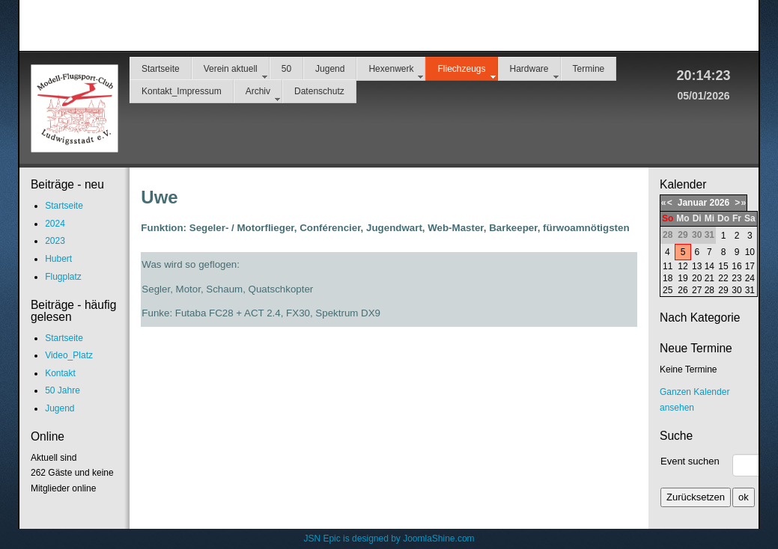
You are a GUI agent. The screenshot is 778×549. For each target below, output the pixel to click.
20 (697, 278)
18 (667, 278)
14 (709, 266)
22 (723, 278)
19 (682, 278)
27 (697, 290)
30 (736, 290)
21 (709, 278)
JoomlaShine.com (438, 538)
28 (709, 290)
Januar (692, 202)
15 (723, 266)
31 (750, 290)
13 (697, 266)
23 (736, 278)
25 (667, 290)
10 (750, 252)
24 (750, 278)
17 (750, 266)
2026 (719, 202)
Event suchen (690, 461)
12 (682, 266)
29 (723, 290)
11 (667, 266)
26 (682, 290)
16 (736, 266)
